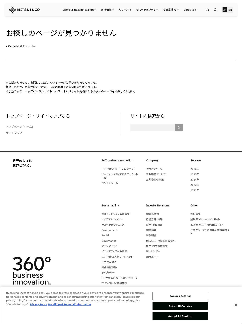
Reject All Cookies (180, 306)
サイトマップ (14, 133)
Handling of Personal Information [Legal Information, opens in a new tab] (69, 304)
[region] (121, 305)
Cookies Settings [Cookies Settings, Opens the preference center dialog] (180, 296)
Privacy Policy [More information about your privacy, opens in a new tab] (38, 304)
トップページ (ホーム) (19, 126)
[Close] (235, 305)
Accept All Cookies (180, 316)
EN (230, 10)
